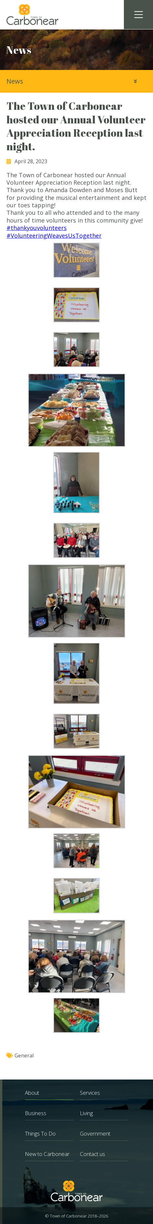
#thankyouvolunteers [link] (36, 228)
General (24, 1055)
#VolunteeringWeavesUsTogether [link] (54, 235)
